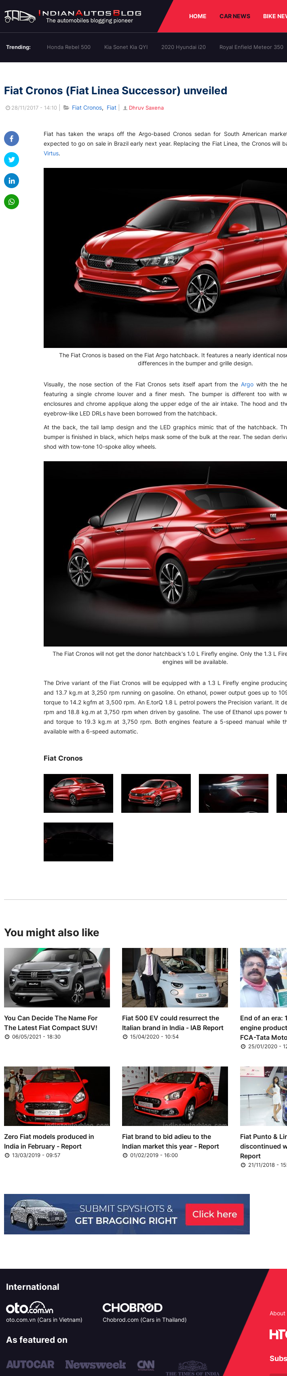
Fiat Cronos (87, 107)
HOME (198, 16)
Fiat (111, 107)
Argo (247, 384)
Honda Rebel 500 (69, 47)
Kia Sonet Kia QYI (126, 47)
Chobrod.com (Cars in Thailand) (145, 1319)
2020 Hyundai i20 (183, 47)
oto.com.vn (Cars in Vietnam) (44, 1319)
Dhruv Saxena (143, 107)
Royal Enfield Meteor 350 (251, 47)
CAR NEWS (234, 16)
